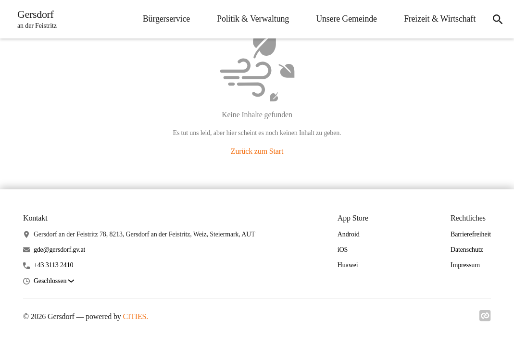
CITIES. (135, 316)
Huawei (348, 265)
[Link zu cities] (485, 318)
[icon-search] (497, 19)
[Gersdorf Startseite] (34, 19)
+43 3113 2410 (54, 265)
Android (349, 234)
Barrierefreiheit (471, 234)
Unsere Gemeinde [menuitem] (346, 19)
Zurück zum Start (257, 151)
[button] (54, 281)
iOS (343, 249)
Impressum (465, 265)
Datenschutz (467, 249)
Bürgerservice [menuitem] (166, 19)
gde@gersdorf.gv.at (59, 249)
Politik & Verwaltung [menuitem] (253, 19)
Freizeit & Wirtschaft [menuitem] (440, 19)
